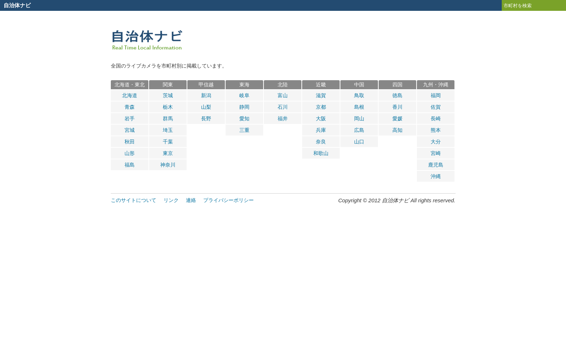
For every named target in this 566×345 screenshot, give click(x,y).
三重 (244, 130)
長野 (206, 118)
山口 (359, 142)
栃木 (168, 107)
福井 (283, 118)
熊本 (436, 130)
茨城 (168, 95)
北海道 (129, 95)
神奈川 (167, 165)
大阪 (321, 118)
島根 (359, 107)
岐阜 (244, 95)
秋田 (130, 142)
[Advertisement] (283, 269)
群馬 (168, 118)
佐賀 (436, 107)
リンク (171, 200)
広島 (359, 130)
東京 (168, 153)
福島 (130, 165)
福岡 (436, 95)
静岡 (244, 107)
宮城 (130, 130)
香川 (397, 107)
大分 (436, 142)
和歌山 (320, 153)
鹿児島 (435, 165)
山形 (130, 153)
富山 (283, 95)
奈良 (321, 142)
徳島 (397, 95)
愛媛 (397, 118)
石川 (283, 107)
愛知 (244, 118)
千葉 (168, 142)
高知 (397, 130)
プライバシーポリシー (228, 200)
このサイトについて (133, 200)
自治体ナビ (17, 5)
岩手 (130, 118)
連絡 (191, 200)
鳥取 (359, 95)
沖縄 (436, 176)
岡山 (359, 118)
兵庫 (321, 130)
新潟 (206, 95)
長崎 (436, 118)
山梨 (206, 107)
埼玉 (168, 130)
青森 (130, 107)
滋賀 (321, 95)
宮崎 (436, 153)
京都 (321, 107)
